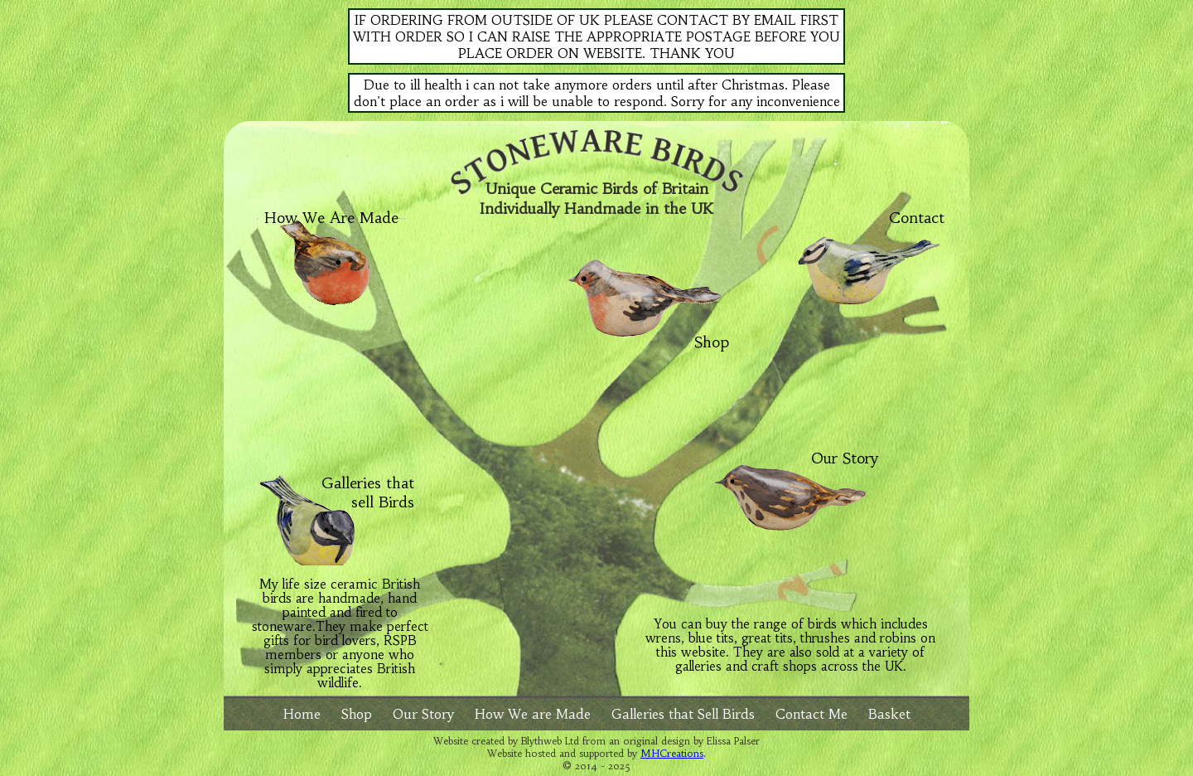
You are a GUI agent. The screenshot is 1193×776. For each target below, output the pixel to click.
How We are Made (533, 714)
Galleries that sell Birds (367, 492)
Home (302, 714)
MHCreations (671, 753)
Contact (916, 217)
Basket (889, 714)
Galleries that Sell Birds (683, 714)
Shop (711, 334)
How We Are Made (331, 217)
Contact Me (811, 714)
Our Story (844, 458)
